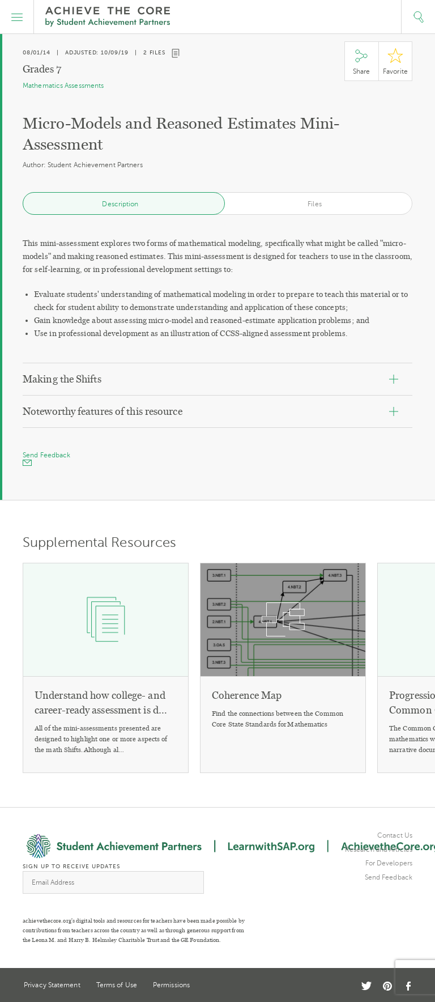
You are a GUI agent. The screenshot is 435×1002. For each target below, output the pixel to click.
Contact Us (394, 835)
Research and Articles (378, 850)
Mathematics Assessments (63, 86)
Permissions (171, 985)
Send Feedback (388, 877)
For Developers (388, 863)
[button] (17, 17)
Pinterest (387, 986)
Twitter (366, 986)
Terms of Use (116, 985)
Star (395, 61)
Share (361, 61)
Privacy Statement (52, 985)
